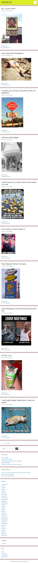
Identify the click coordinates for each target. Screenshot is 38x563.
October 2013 (4, 501)
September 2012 (4, 523)
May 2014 (3, 489)
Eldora (2, 475)
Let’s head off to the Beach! (12, 53)
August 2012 (3, 525)
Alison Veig (3, 472)
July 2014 (3, 485)
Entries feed (3, 553)
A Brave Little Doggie (9, 137)
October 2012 (4, 521)
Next (8, 442)
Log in (2, 551)
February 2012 (4, 535)
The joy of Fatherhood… (9, 474)
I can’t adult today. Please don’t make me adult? (18, 401)
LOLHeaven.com (6, 2)
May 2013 (3, 509)
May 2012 (3, 530)
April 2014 (3, 491)
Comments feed (4, 555)
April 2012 (3, 531)
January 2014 (4, 496)
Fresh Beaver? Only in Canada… (14, 264)
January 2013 (4, 516)
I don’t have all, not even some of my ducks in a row (18, 183)
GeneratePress (25, 561)
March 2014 (3, 492)
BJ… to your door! (8, 8)
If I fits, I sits (6, 355)
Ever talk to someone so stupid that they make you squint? (18, 472)
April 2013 (3, 511)
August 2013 (3, 504)
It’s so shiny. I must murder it (13, 229)
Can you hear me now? (9, 475)
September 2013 (4, 502)
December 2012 (4, 518)
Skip (2, 474)
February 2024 (4, 484)
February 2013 (4, 514)
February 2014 (4, 494)
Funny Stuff (5, 46)
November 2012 (4, 519)
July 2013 (3, 506)
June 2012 (3, 528)
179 (6, 442)
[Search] (16, 448)
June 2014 (3, 487)
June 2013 (3, 508)
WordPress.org (4, 556)
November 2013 (4, 499)
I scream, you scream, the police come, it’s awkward (18, 91)
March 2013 (3, 513)
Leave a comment (6, 47)
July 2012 (3, 526)
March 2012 (3, 533)
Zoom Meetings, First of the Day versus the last (18, 309)
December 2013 (4, 497)
